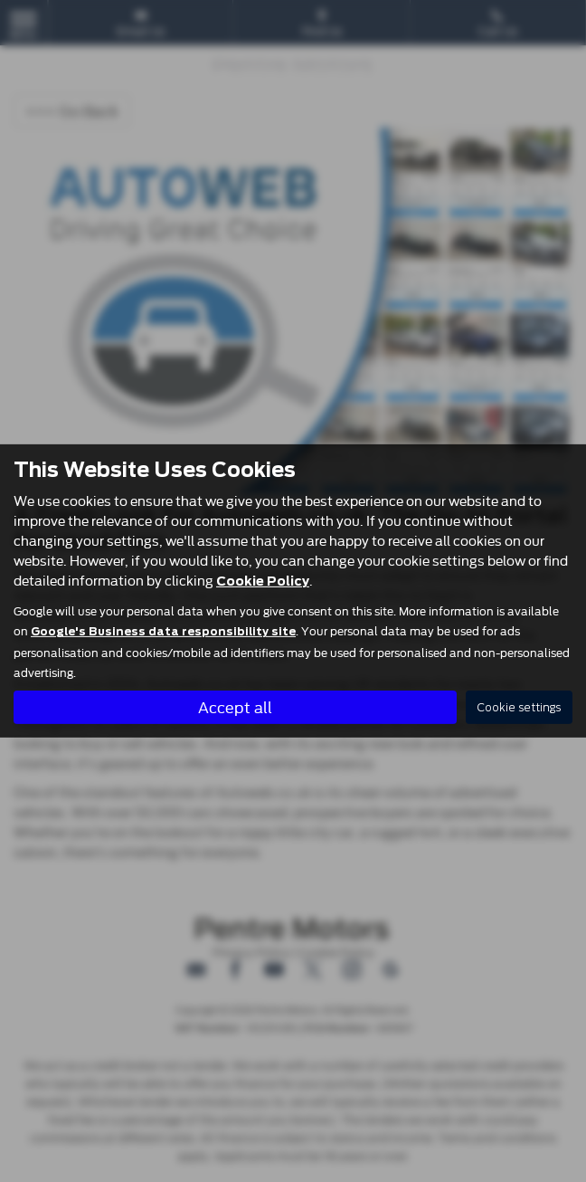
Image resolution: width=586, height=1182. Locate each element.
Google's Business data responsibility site (163, 631)
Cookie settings (519, 707)
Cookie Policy (262, 581)
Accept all (235, 706)
